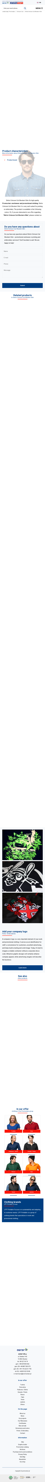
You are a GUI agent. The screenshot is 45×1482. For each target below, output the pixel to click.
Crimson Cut (20, 11)
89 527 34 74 (24, 1361)
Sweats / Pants (31, 1145)
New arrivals (22, 1426)
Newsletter (22, 1459)
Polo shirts (22, 1387)
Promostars (12, 11)
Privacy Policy (22, 1454)
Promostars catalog (22, 1447)
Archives (22, 1449)
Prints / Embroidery (23, 1430)
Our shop (22, 1462)
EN (40, 2)
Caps (31, 1165)
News (22, 1416)
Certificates (22, 1423)
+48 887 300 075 (25, 1366)
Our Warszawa (22, 1421)
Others (22, 1404)
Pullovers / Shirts (13, 1145)
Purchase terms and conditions (22, 1452)
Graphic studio (22, 1444)
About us (22, 1413)
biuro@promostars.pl (24, 1374)
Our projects (22, 1418)
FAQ (22, 1442)
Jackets (31, 1186)
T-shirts (13, 1125)
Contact (22, 1433)
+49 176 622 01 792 (25, 1369)
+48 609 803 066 (24, 1364)
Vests (13, 1186)
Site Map (22, 1457)
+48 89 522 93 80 (25, 1371)
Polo (31, 1125)
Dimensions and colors (23, 1428)
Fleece (13, 1165)
